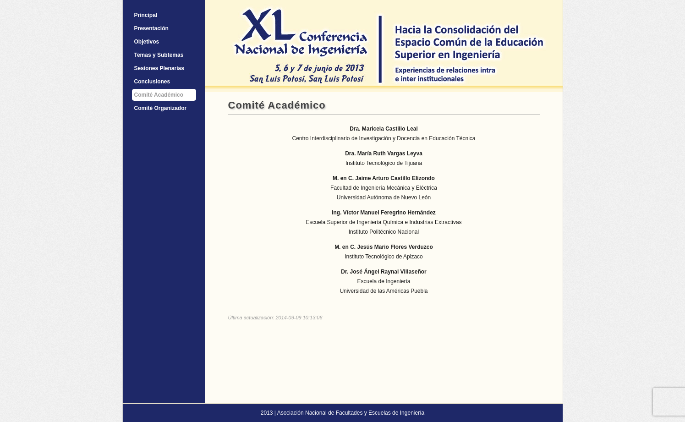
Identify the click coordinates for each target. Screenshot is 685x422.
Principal (146, 15)
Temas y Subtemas (159, 55)
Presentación (151, 28)
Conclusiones (152, 81)
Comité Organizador (160, 108)
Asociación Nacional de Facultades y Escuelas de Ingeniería (351, 413)
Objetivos (146, 41)
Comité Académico (159, 95)
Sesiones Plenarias (159, 68)
